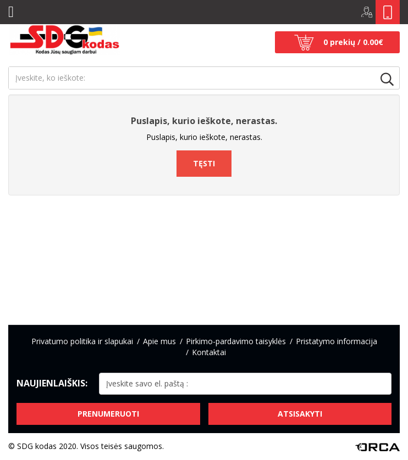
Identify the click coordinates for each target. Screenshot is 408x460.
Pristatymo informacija (336, 341)
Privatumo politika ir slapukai (82, 341)
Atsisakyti (300, 413)
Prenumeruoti (108, 413)
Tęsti (204, 163)
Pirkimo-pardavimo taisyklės (236, 341)
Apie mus (159, 341)
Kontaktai (209, 352)
